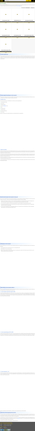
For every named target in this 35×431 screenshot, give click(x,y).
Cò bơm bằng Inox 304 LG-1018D (29, 20)
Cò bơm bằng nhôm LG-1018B (5, 20)
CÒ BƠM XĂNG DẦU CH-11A (17, 20)
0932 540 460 (5, 426)
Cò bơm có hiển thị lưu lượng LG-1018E (28, 35)
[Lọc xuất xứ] (33, 7)
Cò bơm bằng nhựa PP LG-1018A (6, 35)
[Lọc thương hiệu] (27, 7)
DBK (4, 289)
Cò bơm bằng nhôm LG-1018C (17, 35)
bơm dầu (19, 418)
